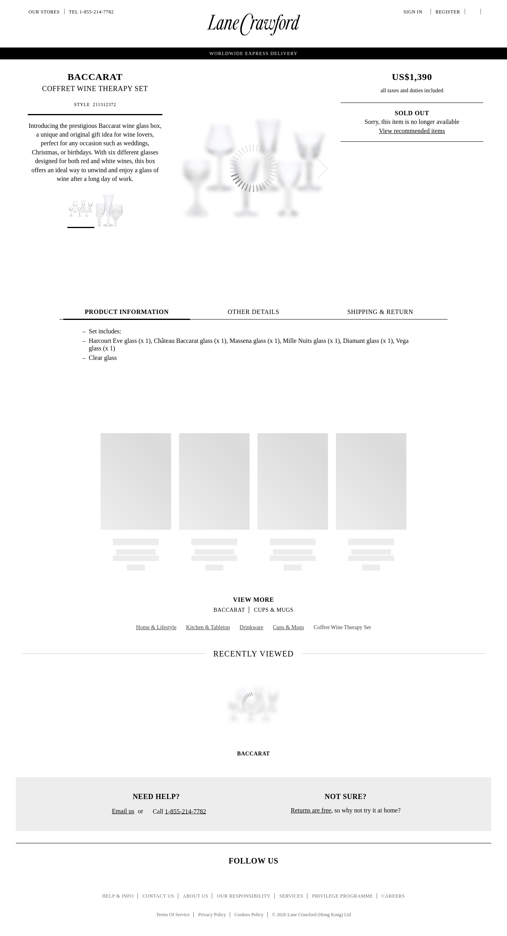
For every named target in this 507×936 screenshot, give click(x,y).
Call (176, 812)
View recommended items (412, 130)
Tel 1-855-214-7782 (91, 12)
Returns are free (311, 810)
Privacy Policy (212, 914)
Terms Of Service (172, 914)
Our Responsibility (244, 896)
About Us (195, 896)
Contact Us (158, 896)
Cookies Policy (248, 914)
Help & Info (118, 896)
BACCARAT (94, 77)
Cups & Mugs (274, 610)
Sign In (414, 12)
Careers (393, 896)
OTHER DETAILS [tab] (254, 311)
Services (291, 896)
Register (447, 12)
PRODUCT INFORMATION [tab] (127, 311)
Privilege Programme (342, 896)
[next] (323, 169)
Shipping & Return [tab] (380, 311)
